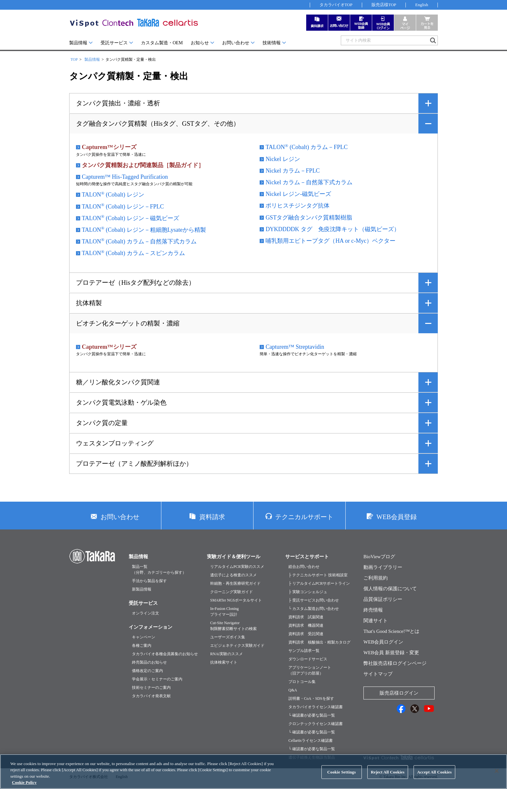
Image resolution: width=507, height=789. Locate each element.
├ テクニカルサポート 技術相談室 (318, 575)
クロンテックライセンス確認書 (315, 723)
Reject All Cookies (388, 775)
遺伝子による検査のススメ (233, 575)
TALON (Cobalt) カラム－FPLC (306, 146)
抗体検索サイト (223, 662)
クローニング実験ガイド (231, 592)
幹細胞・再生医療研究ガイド (235, 583)
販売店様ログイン (399, 693)
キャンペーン (143, 637)
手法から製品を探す (149, 581)
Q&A (292, 690)
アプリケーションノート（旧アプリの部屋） (309, 670)
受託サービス (114, 42)
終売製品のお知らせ (149, 662)
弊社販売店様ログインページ (394, 663)
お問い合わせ (235, 42)
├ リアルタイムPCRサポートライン (319, 583)
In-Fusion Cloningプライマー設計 (224, 611)
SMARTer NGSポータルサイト (236, 600)
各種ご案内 (141, 645)
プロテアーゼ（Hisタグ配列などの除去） (135, 282)
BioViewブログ (379, 556)
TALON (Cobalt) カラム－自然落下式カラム (139, 241)
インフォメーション (150, 627)
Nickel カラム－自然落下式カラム (308, 182)
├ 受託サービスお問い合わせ (313, 600)
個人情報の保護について (390, 588)
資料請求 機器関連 (305, 625)
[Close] (497, 775)
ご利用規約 (375, 578)
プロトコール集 (302, 681)
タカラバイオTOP (335, 4)
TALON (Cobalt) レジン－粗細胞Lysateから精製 (144, 229)
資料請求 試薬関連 (305, 617)
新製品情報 (141, 589)
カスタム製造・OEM (162, 42)
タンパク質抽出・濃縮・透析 (118, 103)
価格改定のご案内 (147, 670)
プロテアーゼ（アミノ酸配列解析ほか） (134, 463)
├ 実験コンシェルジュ (307, 592)
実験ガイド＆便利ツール (233, 556)
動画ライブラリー (382, 567)
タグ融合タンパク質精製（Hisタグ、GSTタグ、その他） (158, 123)
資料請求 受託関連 (305, 634)
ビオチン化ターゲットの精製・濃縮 (127, 323)
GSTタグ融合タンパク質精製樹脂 (308, 217)
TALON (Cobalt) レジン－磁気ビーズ (130, 217)
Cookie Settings (341, 775)
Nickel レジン (282, 159)
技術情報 (272, 42)
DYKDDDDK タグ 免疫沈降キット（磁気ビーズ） (332, 229)
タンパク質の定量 (102, 422)
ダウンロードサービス (307, 659)
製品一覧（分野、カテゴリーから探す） (159, 569)
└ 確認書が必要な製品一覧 (311, 715)
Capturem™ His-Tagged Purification (125, 177)
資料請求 (212, 516)
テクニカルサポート (304, 516)
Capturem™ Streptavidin (294, 347)
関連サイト (375, 620)
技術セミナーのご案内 (151, 687)
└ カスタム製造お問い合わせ (313, 608)
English (421, 4)
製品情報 (78, 42)
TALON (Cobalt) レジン (113, 194)
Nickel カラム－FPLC (292, 170)
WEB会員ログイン (383, 642)
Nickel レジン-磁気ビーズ (298, 194)
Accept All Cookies (434, 775)
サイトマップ (378, 674)
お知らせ (200, 42)
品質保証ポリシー (382, 599)
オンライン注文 (145, 613)
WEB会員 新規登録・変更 (391, 652)
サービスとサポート (307, 556)
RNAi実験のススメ (226, 654)
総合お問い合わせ (303, 566)
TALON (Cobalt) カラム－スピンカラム (133, 252)
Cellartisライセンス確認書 (310, 740)
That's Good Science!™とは (391, 631)
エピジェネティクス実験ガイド (237, 645)
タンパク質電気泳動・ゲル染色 (121, 402)
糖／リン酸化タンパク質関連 (118, 382)
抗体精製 (89, 302)
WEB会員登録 (396, 516)
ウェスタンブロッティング (115, 443)
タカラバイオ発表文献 (151, 696)
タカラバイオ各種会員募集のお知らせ (165, 654)
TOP (74, 59)
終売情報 (373, 610)
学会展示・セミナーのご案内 (157, 679)
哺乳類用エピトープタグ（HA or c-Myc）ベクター (330, 241)
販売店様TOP (384, 4)
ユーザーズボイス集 (227, 637)
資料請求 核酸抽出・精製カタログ (319, 642)
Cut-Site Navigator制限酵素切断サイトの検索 (233, 626)
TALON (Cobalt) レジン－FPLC (123, 206)
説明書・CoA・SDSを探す (311, 698)
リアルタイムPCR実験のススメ (237, 566)
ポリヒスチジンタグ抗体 (297, 205)
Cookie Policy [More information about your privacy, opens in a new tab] (24, 786)
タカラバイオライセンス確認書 (315, 707)
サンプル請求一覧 (303, 650)
